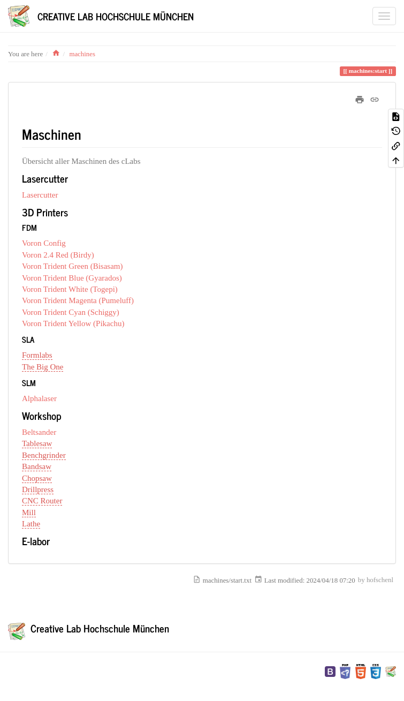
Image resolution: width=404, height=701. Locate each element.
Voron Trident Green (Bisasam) (72, 266)
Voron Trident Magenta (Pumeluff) (78, 300)
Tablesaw (37, 443)
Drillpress (38, 489)
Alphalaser (39, 398)
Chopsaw (37, 478)
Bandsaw (36, 466)
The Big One (42, 367)
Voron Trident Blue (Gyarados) (72, 278)
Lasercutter (40, 195)
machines (82, 54)
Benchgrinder (44, 455)
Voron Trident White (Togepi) (70, 289)
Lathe (31, 523)
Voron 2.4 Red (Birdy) (58, 255)
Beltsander (39, 432)
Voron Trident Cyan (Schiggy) (70, 312)
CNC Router (42, 500)
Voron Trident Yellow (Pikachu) (73, 323)
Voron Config (44, 243)
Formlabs (37, 355)
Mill (29, 512)
